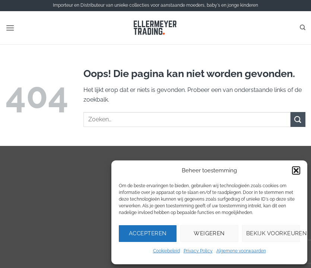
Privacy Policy (198, 250)
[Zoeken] (302, 27)
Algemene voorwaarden (241, 250)
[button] (296, 170)
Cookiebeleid (166, 250)
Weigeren (209, 233)
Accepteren (148, 233)
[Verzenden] (298, 119)
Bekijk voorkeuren (273, 233)
